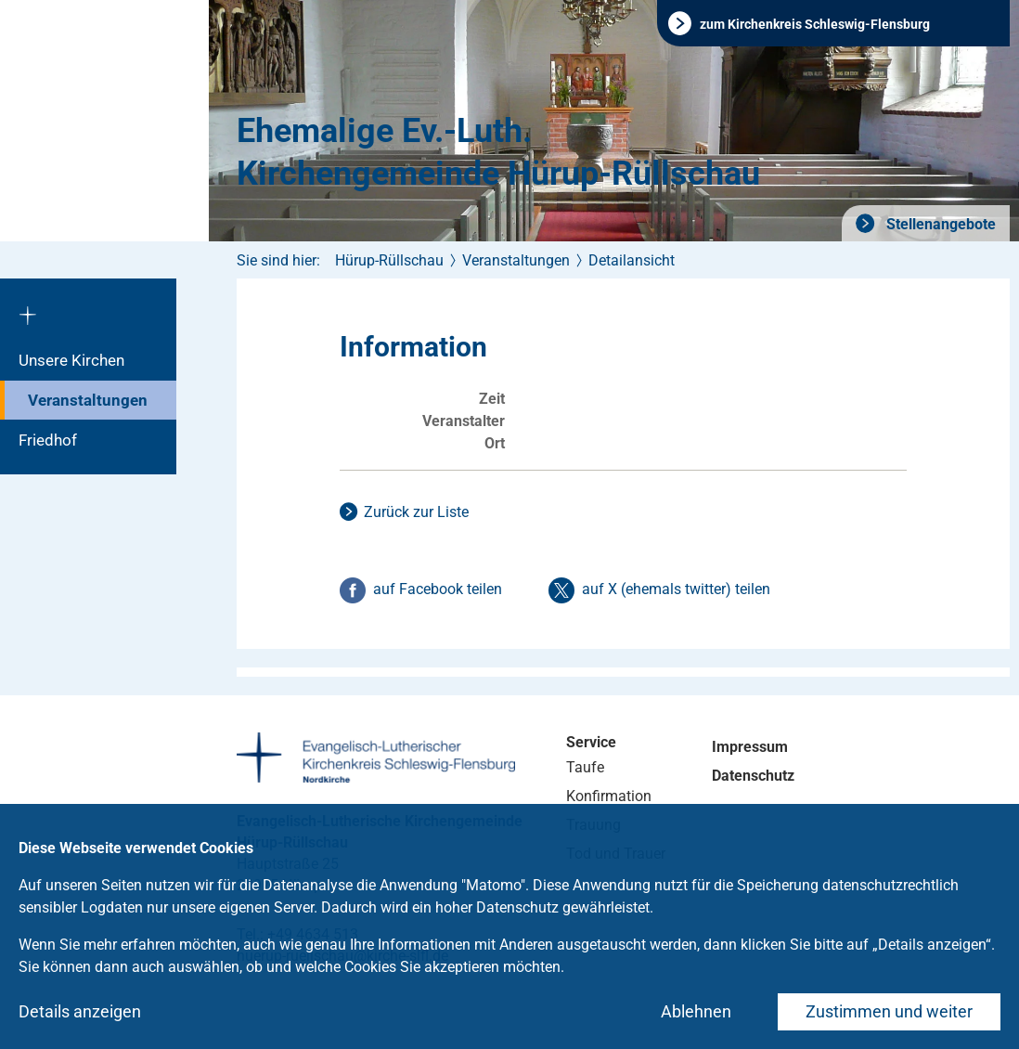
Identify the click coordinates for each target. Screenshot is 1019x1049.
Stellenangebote (939, 224)
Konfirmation (608, 796)
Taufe (585, 767)
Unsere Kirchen (71, 360)
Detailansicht (631, 260)
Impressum (750, 747)
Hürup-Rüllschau (389, 260)
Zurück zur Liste (416, 512)
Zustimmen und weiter (889, 1011)
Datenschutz (753, 775)
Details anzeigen (80, 1011)
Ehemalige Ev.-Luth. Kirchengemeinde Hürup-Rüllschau (498, 152)
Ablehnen (696, 1011)
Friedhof (48, 440)
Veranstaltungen (88, 400)
